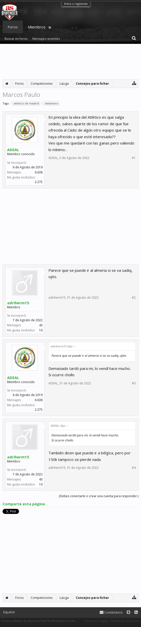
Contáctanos (111, 612)
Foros (13, 26)
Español (9, 612)
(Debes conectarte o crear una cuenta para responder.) (98, 496)
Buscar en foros (16, 39)
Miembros (37, 26)
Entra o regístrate (76, 4)
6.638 (39, 172)
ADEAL (13, 149)
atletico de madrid (25, 103)
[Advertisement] (70, 61)
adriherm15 (18, 302)
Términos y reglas (96, 621)
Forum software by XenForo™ (38, 621)
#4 (134, 468)
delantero (50, 103)
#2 (134, 298)
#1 (134, 158)
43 (41, 325)
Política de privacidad (125, 621)
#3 (134, 383)
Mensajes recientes (46, 39)
